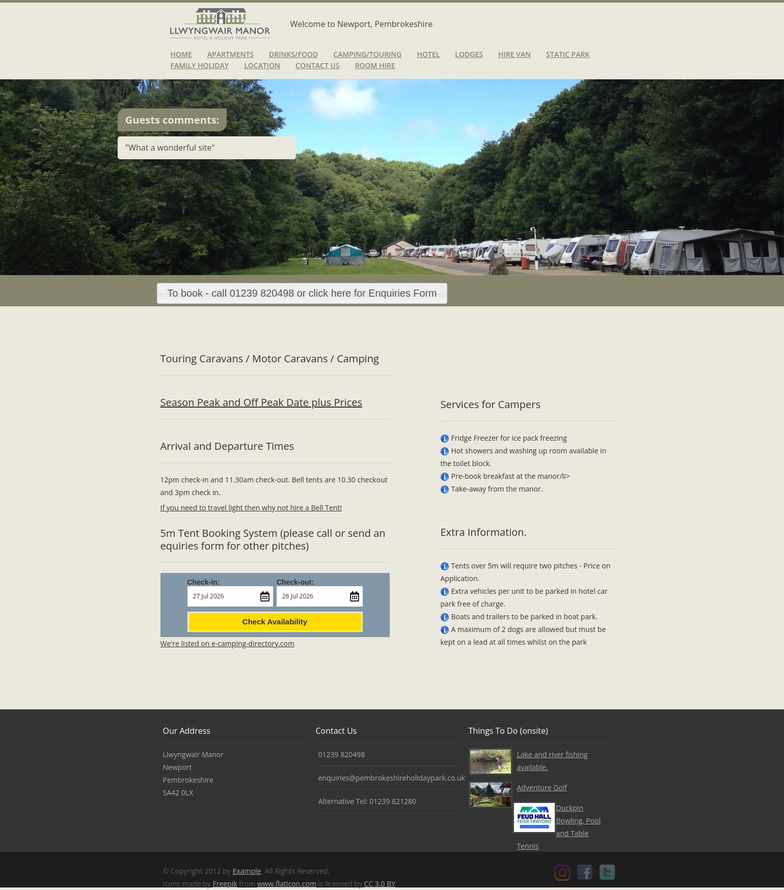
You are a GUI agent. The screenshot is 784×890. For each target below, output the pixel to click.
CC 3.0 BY (379, 883)
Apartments (230, 54)
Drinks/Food (293, 54)
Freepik (224, 883)
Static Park (567, 54)
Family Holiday (200, 65)
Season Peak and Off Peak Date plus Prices (261, 402)
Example (247, 871)
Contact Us (317, 65)
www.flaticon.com (286, 883)
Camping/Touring (367, 54)
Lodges (469, 54)
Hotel (428, 54)
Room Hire (375, 65)
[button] (302, 293)
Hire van (514, 54)
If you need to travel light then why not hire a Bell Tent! (251, 507)
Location (262, 65)
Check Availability (274, 621)
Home (181, 54)
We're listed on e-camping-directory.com (227, 643)
